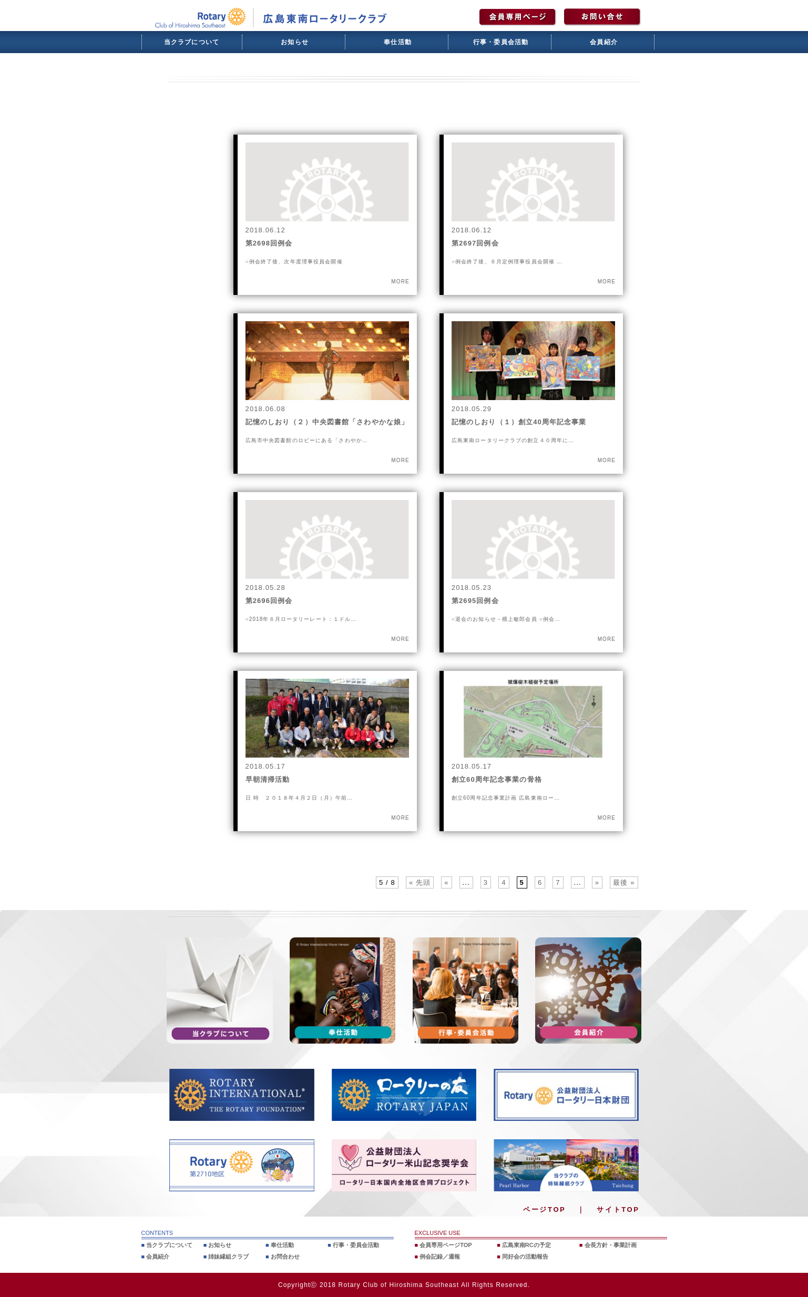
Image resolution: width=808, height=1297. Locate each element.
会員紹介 (604, 42)
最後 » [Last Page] (624, 882)
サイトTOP (618, 1209)
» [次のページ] (597, 882)
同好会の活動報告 (525, 1256)
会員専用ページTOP (446, 1245)
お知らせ (295, 42)
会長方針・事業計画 (611, 1245)
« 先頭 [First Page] (420, 882)
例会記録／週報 (440, 1256)
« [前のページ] (446, 882)
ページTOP (544, 1209)
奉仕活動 (398, 42)
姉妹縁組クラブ (228, 1256)
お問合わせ (285, 1256)
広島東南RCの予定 (526, 1245)
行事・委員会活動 (501, 42)
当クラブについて (192, 42)
